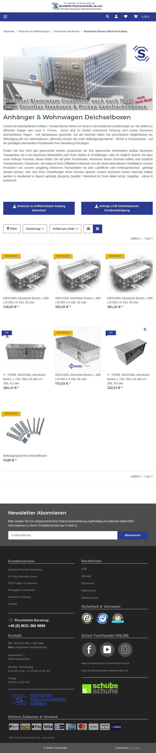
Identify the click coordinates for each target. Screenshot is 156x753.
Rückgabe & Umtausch (21, 590)
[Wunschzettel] (126, 17)
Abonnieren (133, 535)
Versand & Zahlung (19, 596)
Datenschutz (88, 590)
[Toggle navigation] (5, 16)
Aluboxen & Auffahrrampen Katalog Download (39, 208)
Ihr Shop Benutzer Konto (22, 576)
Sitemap (86, 576)
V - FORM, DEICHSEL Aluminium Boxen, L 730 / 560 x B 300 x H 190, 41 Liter (24, 379)
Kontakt (12, 603)
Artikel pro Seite (64, 228)
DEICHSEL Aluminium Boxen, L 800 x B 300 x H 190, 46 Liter (78, 377)
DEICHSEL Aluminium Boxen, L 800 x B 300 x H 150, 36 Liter (130, 300)
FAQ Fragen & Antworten (23, 583)
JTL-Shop (134, 748)
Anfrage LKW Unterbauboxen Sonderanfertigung (117, 208)
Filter (11, 228)
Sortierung (33, 228)
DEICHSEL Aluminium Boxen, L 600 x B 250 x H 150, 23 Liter (26, 300)
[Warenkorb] (142, 17)
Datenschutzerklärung (73, 521)
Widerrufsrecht (90, 597)
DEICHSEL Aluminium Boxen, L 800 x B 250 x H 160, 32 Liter (78, 300)
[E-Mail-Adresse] (63, 535)
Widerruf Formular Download (25, 569)
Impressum (87, 583)
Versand (50, 738)
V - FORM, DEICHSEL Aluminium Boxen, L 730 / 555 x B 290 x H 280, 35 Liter (128, 379)
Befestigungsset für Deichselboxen (25, 455)
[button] (108, 17)
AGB (84, 568)
